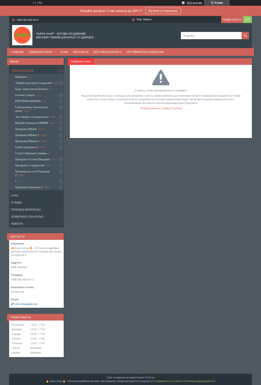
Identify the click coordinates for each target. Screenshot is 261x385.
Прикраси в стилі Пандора (32, 159)
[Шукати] (245, 35)
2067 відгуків (194, 2)
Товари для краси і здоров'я (33, 82)
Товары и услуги (40, 52)
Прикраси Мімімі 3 (27, 135)
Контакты (80, 52)
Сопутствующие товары (31, 153)
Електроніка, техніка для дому (31, 108)
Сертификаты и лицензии (145, 52)
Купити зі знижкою (163, 11)
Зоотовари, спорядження (32, 116)
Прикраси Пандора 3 (28, 187)
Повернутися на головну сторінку (161, 108)
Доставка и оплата (107, 52)
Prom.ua (150, 377)
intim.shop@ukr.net (26, 304)
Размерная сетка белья (27, 216)
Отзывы (16, 202)
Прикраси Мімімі (26, 129)
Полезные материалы (26, 209)
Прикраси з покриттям (30, 165)
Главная (17, 52)
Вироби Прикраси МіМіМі (31, 122)
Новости (17, 223)
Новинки (21, 76)
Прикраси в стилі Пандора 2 (32, 173)
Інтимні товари (25, 95)
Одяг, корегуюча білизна (31, 89)
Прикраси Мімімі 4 (27, 141)
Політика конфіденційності (199, 381)
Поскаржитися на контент (167, 381)
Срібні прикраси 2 (26, 147)
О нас (64, 52)
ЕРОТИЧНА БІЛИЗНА (28, 101)
